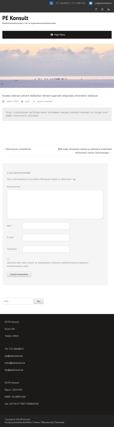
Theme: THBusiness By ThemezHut (48, 422)
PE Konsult (15, 18)
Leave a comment (45, 101)
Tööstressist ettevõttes (16, 149)
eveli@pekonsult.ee (15, 362)
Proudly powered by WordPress (18, 422)
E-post (11, 237)
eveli (27, 101)
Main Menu (59, 34)
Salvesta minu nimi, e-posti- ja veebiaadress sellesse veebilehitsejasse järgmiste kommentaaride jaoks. (47, 264)
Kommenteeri (14, 186)
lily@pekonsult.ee (14, 369)
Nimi (9, 225)
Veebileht (12, 248)
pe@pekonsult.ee (103, 3)
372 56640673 (16, 348)
